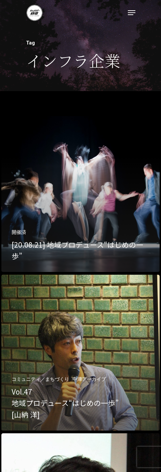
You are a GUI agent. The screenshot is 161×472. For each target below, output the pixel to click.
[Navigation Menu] (131, 12)
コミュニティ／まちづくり (40, 379)
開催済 (19, 232)
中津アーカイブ (89, 379)
